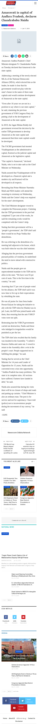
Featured (4, 25)
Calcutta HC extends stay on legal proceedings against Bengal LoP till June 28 (27, 448)
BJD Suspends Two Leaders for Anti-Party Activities (19, 657)
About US (12, 718)
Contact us (31, 718)
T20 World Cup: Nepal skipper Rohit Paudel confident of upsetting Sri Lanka (10, 448)
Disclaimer (19, 721)
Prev (6, 509)
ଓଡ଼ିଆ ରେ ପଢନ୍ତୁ (21, 718)
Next (12, 509)
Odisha (23, 467)
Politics (11, 25)
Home (5, 718)
